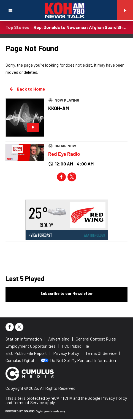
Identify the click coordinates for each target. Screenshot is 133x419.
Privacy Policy (114, 398)
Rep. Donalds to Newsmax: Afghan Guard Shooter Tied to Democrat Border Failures (80, 27)
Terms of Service (28, 402)
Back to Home (27, 89)
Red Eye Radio (64, 154)
